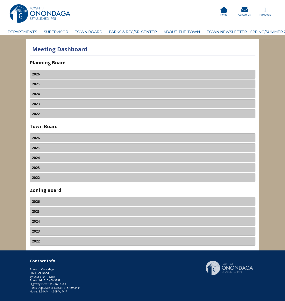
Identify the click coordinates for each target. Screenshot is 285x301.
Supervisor (56, 31)
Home (223, 12)
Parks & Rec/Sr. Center (133, 31)
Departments (22, 31)
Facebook (265, 12)
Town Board (88, 31)
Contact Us (244, 12)
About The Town (181, 31)
